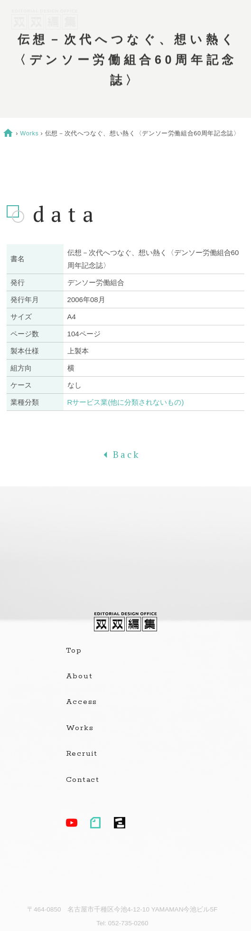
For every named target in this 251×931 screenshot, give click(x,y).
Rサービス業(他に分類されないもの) (125, 402)
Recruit (82, 754)
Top (74, 651)
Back (125, 454)
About (79, 676)
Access (82, 702)
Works (29, 133)
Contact (83, 780)
